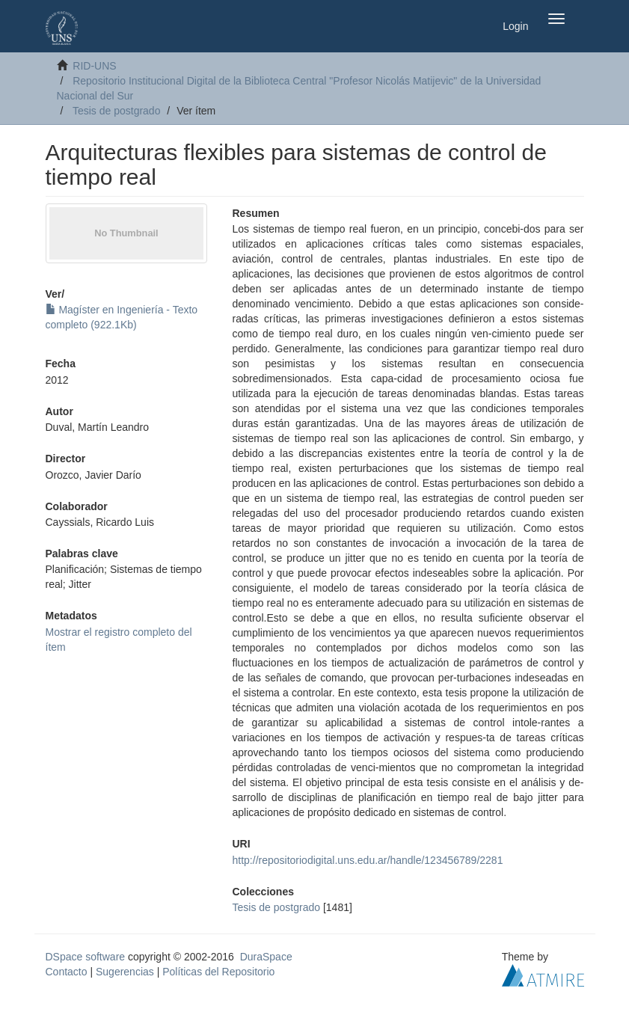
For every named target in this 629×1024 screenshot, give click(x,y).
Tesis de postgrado (117, 111)
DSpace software (86, 957)
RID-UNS (94, 66)
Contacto (67, 972)
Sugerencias (125, 972)
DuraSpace (266, 957)
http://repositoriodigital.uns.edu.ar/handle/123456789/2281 (368, 860)
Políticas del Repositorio (218, 972)
